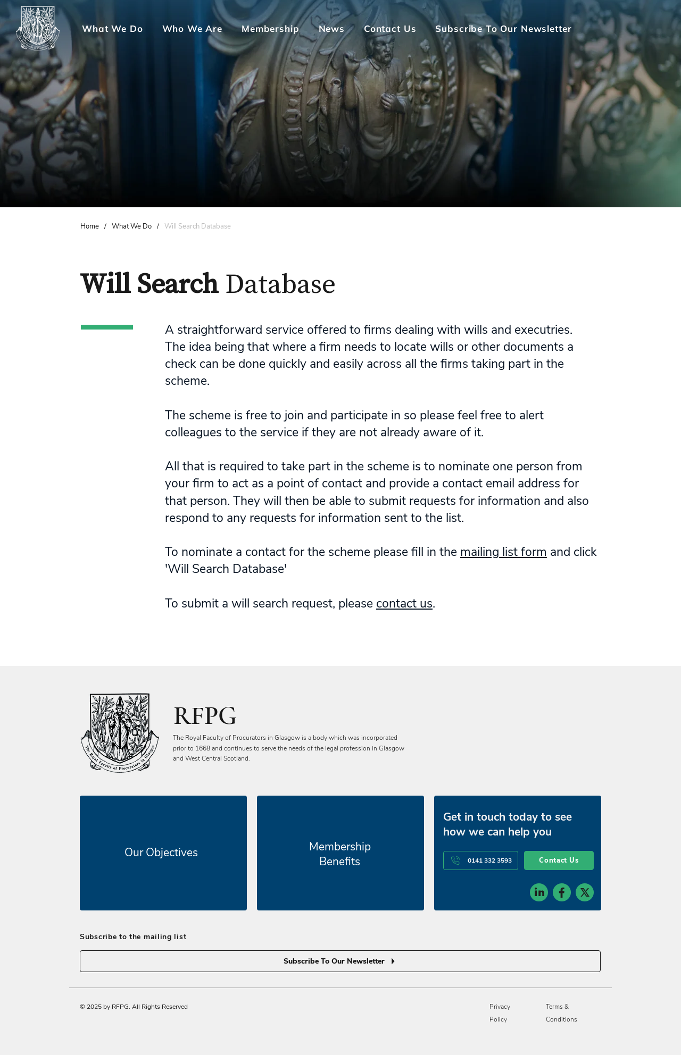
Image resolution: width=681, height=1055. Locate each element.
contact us (404, 603)
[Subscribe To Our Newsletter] (340, 961)
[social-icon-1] (539, 892)
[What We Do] (131, 226)
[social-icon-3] (585, 892)
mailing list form (503, 552)
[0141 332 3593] (480, 860)
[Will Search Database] (197, 226)
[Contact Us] (559, 860)
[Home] (89, 226)
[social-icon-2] (562, 892)
